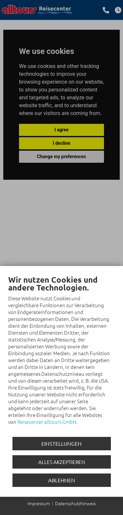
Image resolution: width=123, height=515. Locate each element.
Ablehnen (61, 480)
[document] (61, 355)
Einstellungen (61, 443)
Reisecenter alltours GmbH (46, 421)
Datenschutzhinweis (75, 503)
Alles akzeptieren (61, 462)
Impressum (39, 503)
